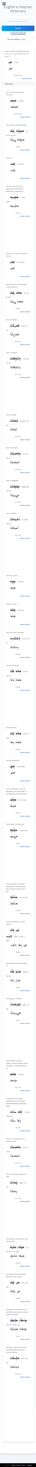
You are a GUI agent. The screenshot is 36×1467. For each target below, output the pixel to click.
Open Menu (4, 3)
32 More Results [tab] (8, 84)
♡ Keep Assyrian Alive (18, 33)
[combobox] (18, 22)
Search (18, 28)
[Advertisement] (18, 234)
